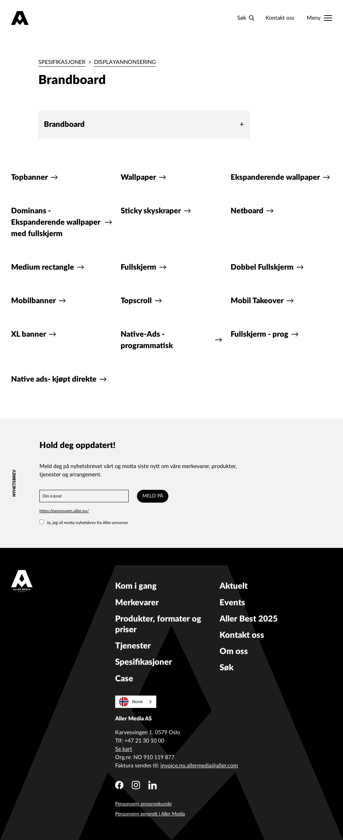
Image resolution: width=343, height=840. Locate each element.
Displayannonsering (125, 62)
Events (232, 603)
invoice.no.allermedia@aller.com (199, 765)
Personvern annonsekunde (143, 804)
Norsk (131, 702)
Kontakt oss (280, 18)
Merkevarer (137, 603)
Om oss (234, 651)
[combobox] (135, 702)
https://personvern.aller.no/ (64, 511)
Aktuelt (234, 586)
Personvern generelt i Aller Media (150, 814)
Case (124, 679)
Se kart (123, 749)
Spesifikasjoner (61, 62)
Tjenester (133, 646)
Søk (226, 668)
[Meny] (319, 18)
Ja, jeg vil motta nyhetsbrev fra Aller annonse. (84, 523)
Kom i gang (136, 586)
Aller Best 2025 (249, 619)
